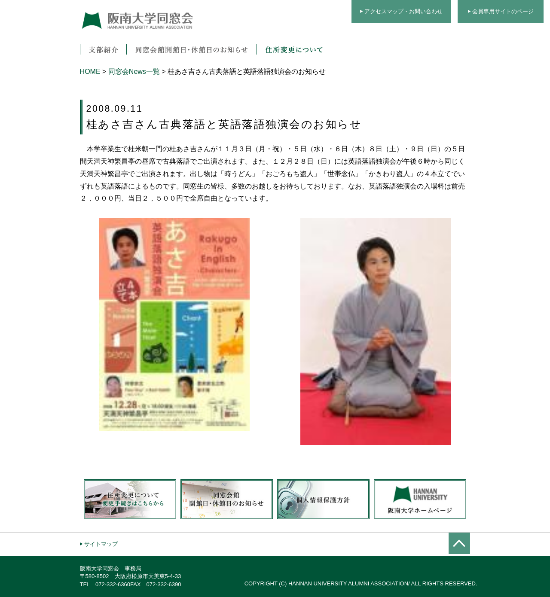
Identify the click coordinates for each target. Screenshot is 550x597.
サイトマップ (101, 544)
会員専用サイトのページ (503, 11)
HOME (90, 71)
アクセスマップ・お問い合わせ (403, 11)
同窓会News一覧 (134, 71)
